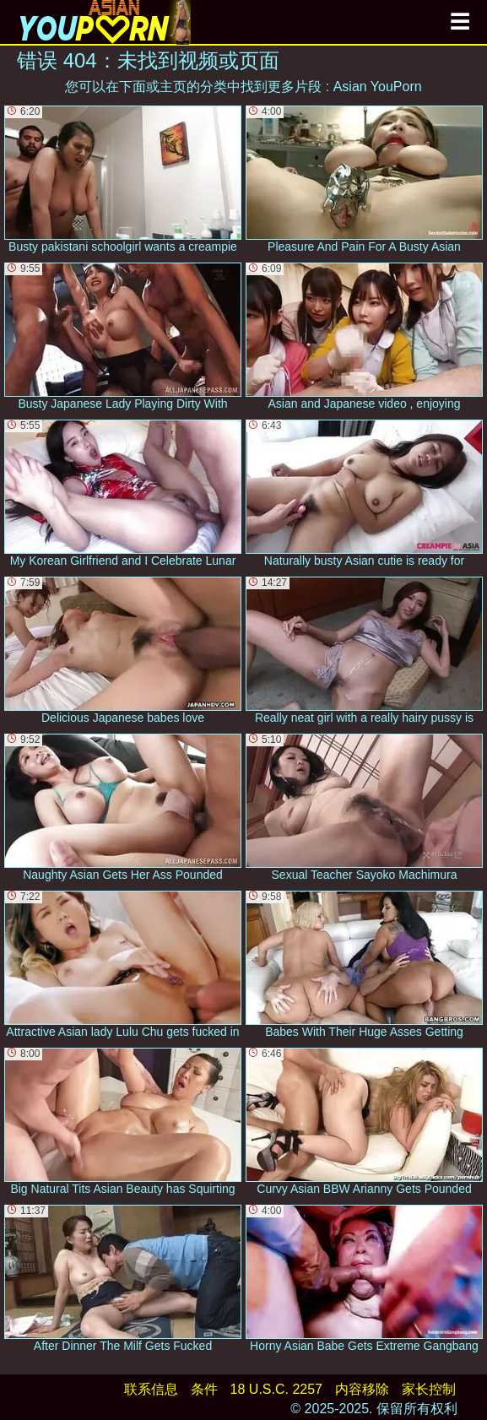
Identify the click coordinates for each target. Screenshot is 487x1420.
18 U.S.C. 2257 (276, 1389)
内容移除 (362, 1389)
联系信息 (151, 1389)
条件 (204, 1389)
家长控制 (429, 1389)
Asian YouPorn (377, 86)
